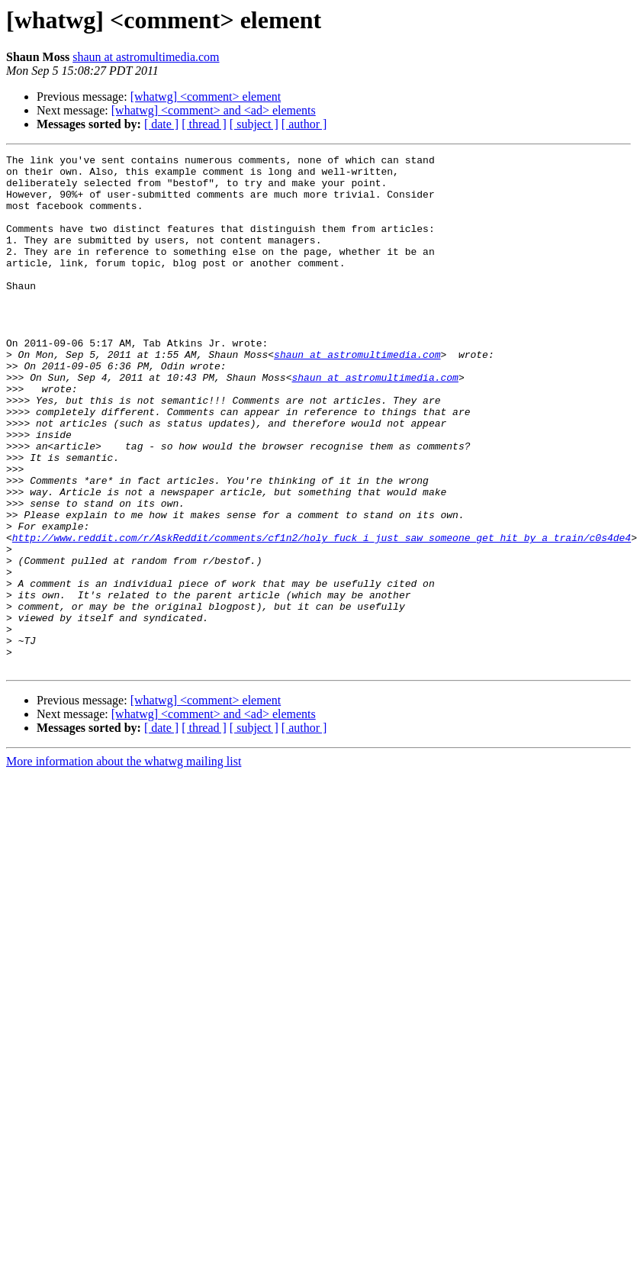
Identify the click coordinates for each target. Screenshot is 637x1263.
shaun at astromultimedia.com (145, 56)
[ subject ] (254, 124)
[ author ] (304, 124)
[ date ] (161, 124)
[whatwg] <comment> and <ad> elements (213, 110)
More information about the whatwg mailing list (123, 864)
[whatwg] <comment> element (206, 96)
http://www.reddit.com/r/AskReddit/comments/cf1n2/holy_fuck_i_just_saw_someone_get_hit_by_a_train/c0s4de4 (321, 615)
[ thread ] (204, 124)
